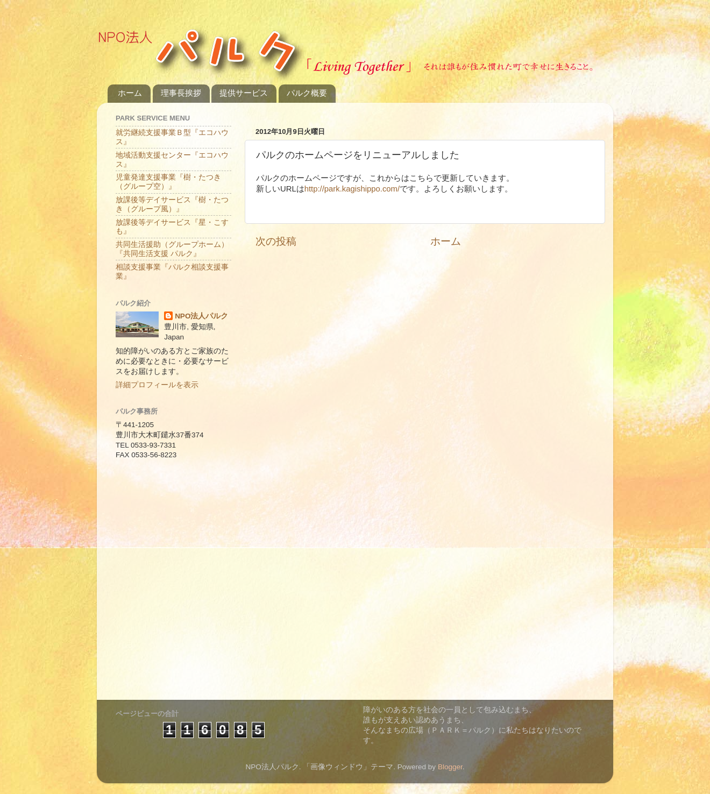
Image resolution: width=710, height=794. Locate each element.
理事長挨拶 (181, 92)
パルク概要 (307, 92)
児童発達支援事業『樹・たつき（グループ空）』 (168, 181)
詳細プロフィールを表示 (157, 385)
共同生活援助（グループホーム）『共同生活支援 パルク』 (172, 249)
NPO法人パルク (201, 316)
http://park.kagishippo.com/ (352, 189)
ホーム (130, 92)
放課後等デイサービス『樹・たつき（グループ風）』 (172, 204)
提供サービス (243, 92)
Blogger (450, 767)
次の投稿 (275, 241)
